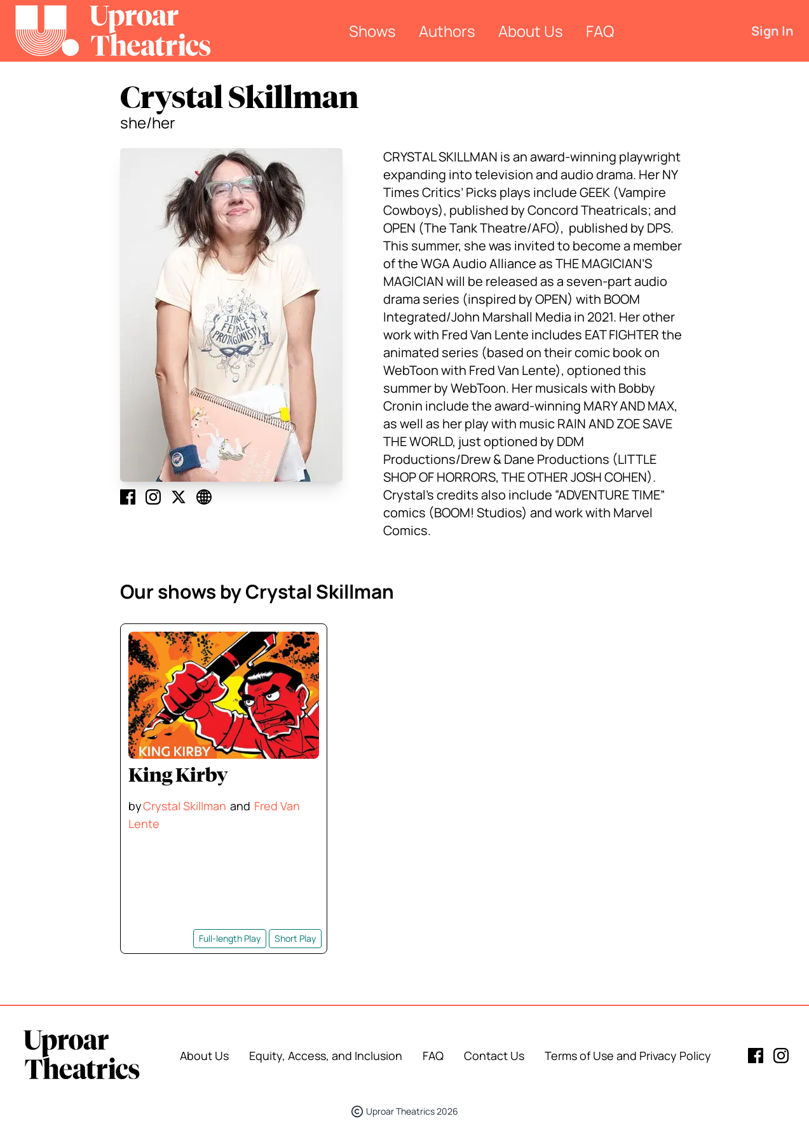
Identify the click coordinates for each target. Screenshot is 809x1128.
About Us (530, 30)
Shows (372, 30)
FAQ (600, 30)
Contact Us (494, 1055)
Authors (447, 30)
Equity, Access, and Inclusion (325, 1055)
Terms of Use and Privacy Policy (628, 1055)
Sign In (772, 30)
